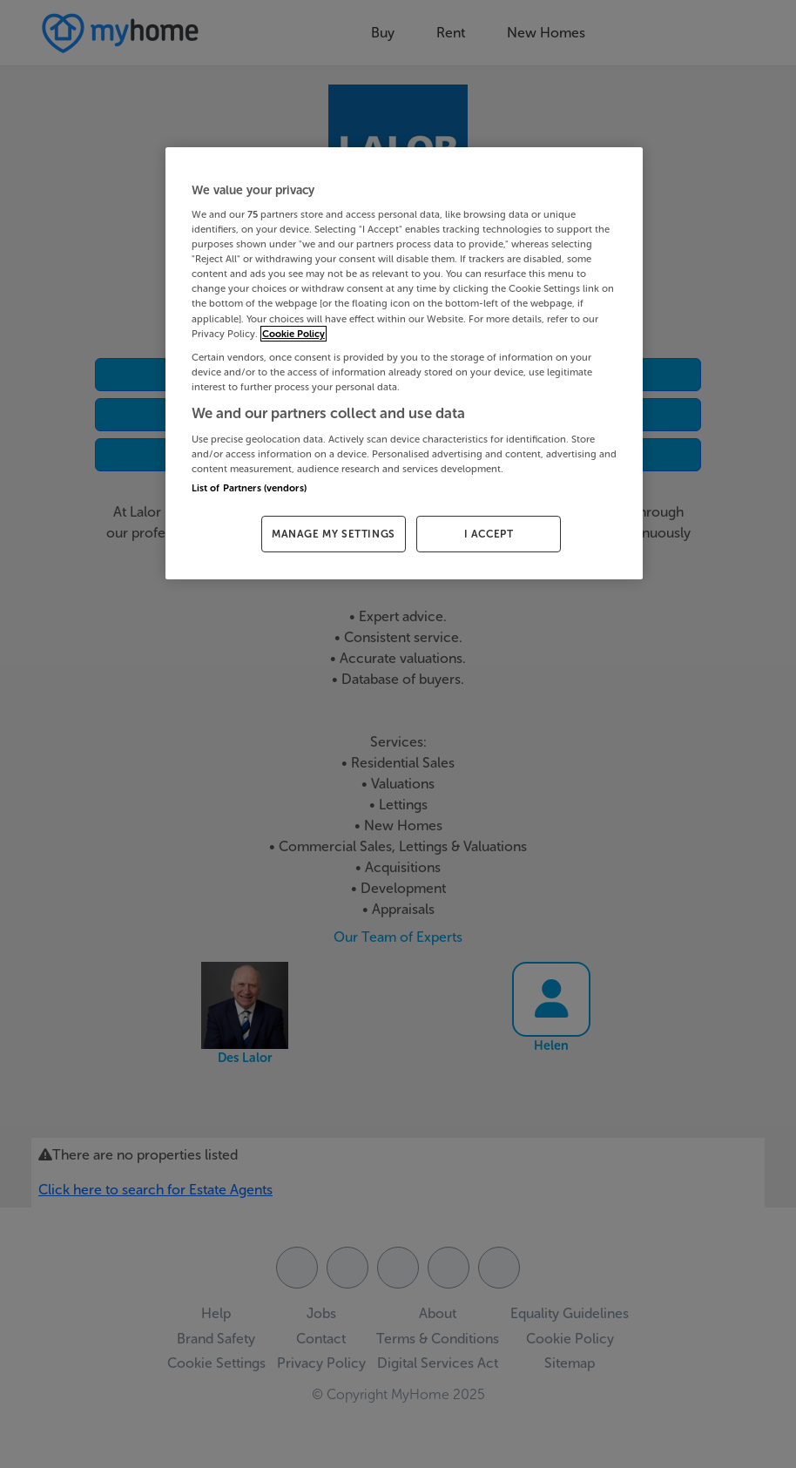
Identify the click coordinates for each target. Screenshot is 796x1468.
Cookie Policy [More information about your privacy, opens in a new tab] (293, 334)
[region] (404, 363)
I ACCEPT (489, 534)
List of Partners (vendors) (249, 488)
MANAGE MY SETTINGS (333, 534)
